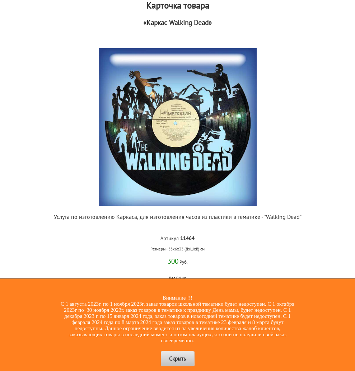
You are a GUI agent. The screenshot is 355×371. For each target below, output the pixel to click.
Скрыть (177, 358)
